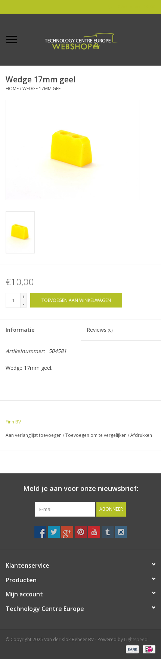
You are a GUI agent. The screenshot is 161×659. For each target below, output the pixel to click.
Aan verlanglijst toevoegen (34, 435)
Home (12, 88)
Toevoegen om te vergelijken (96, 435)
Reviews (99, 329)
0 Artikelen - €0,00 (131, 6)
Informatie (20, 329)
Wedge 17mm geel (42, 88)
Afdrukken (141, 435)
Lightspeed (136, 639)
